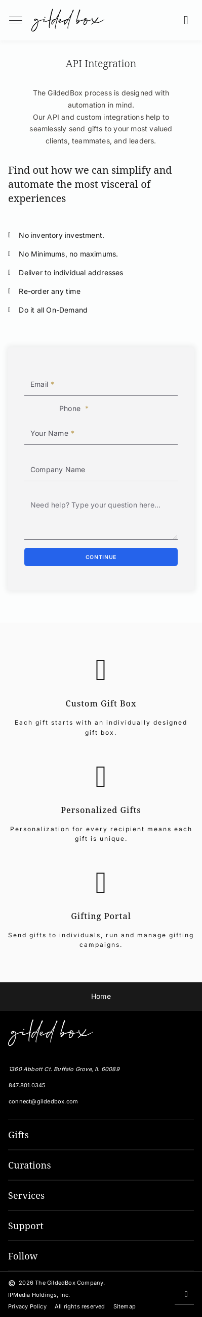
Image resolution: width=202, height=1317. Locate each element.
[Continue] (101, 557)
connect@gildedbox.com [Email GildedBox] (43, 1101)
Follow (23, 1256)
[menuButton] (15, 20)
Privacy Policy (27, 1306)
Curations (29, 1165)
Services (26, 1195)
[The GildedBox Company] (48, 1033)
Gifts (18, 1135)
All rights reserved (80, 1306)
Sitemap (124, 1306)
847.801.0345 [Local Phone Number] (27, 1085)
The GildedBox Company (69, 1282)
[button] (189, 20)
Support (26, 1226)
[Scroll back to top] (184, 1294)
